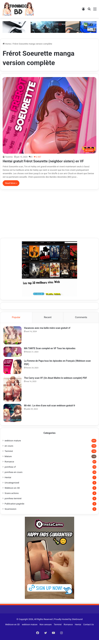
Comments (81, 317)
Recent (47, 317)
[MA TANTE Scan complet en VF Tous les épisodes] (12, 352)
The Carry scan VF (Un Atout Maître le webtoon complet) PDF (55, 378)
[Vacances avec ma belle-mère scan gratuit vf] (12, 335)
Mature (8, 456)
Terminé (9, 451)
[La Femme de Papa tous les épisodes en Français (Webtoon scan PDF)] (12, 366)
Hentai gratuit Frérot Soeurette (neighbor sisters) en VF (43, 161)
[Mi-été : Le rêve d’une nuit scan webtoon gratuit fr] (12, 413)
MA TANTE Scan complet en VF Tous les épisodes (49, 348)
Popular (16, 317)
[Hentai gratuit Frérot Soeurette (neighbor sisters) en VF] (49, 115)
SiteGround (77, 619)
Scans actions (12, 493)
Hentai (8, 477)
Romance (9, 461)
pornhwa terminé (13, 498)
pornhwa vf (10, 466)
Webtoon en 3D (12, 488)
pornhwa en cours (13, 472)
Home (7, 44)
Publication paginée (14, 503)
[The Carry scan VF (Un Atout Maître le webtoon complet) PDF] (12, 389)
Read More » (11, 183)
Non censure (46, 624)
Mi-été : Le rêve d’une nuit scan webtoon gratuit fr (49, 405)
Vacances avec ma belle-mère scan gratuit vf (47, 328)
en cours (9, 445)
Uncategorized (12, 482)
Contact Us (88, 624)
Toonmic (9, 157)
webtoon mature (13, 440)
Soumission (10, 509)
